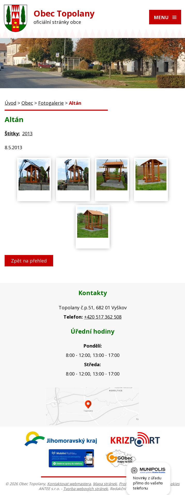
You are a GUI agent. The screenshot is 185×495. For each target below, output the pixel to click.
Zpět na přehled (29, 261)
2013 (27, 133)
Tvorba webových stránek (85, 488)
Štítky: (12, 133)
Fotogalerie (51, 103)
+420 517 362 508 (103, 317)
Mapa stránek (105, 483)
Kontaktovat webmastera (69, 483)
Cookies (173, 483)
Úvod (10, 103)
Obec (27, 103)
